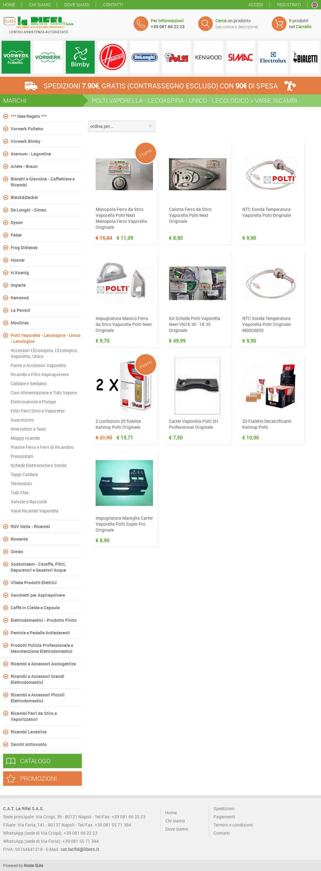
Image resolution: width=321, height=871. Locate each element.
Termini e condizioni (233, 825)
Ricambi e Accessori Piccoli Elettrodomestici (38, 698)
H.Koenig (20, 272)
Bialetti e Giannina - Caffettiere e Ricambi (43, 182)
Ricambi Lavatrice (28, 732)
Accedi (255, 5)
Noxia (29, 865)
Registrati (289, 5)
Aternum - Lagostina (31, 154)
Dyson (17, 222)
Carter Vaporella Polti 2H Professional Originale (193, 424)
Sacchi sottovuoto (29, 744)
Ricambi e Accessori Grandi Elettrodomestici (37, 679)
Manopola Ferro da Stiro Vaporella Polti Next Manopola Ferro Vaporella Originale (121, 218)
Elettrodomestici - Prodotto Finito (44, 620)
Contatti (113, 5)
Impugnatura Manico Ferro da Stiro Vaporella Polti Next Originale (124, 324)
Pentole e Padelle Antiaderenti (40, 633)
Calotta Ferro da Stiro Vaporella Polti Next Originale (190, 215)
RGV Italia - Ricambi (30, 526)
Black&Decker (24, 197)
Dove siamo (76, 5)
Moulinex (20, 323)
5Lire (39, 865)
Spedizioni (223, 808)
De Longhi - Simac (28, 210)
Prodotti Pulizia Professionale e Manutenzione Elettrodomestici (42, 648)
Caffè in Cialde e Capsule (35, 608)
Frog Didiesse (24, 247)
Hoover (18, 260)
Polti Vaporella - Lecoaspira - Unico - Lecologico (46, 338)
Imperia (18, 285)
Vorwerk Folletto (27, 129)
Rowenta (19, 539)
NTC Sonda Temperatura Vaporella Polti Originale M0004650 (266, 324)
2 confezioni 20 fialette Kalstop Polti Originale (118, 424)
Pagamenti (224, 817)
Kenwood (20, 298)
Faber (16, 235)
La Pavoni (20, 310)
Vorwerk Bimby (25, 141)
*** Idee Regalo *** (29, 116)
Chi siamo (39, 5)
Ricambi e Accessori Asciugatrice (43, 664)
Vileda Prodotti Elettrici (34, 582)
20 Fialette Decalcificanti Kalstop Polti (267, 424)
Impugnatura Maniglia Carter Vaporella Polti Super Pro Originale (124, 524)
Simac (17, 551)
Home (9, 5)
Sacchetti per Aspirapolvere (38, 595)
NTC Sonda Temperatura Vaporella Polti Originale (266, 212)
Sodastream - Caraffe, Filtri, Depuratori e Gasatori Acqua (38, 567)
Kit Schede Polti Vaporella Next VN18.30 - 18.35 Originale (194, 324)
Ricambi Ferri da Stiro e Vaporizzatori (34, 716)
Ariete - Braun (24, 166)
